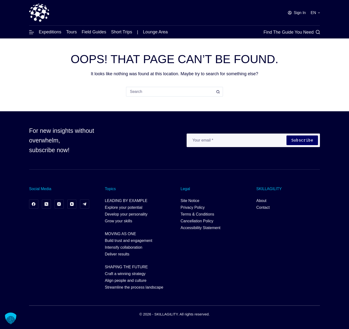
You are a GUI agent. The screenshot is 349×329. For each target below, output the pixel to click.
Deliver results (117, 254)
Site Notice (190, 201)
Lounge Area (155, 32)
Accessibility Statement (201, 228)
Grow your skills (118, 221)
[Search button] (218, 92)
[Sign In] (297, 12)
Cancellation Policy (197, 221)
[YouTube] (72, 204)
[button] (315, 12)
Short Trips (121, 32)
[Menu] (31, 32)
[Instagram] (59, 204)
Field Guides (94, 32)
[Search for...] (169, 92)
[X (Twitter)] (46, 204)
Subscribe (302, 140)
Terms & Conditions (197, 214)
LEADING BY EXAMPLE (126, 201)
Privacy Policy (193, 207)
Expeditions (50, 32)
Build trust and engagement (128, 241)
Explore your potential (124, 207)
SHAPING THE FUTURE (126, 267)
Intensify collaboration (124, 247)
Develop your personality (126, 214)
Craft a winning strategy (125, 274)
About (261, 201)
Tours (71, 32)
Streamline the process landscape (134, 287)
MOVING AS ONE (120, 234)
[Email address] (236, 140)
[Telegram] (84, 204)
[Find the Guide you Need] (291, 32)
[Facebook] (33, 204)
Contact (263, 207)
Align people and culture (126, 280)
